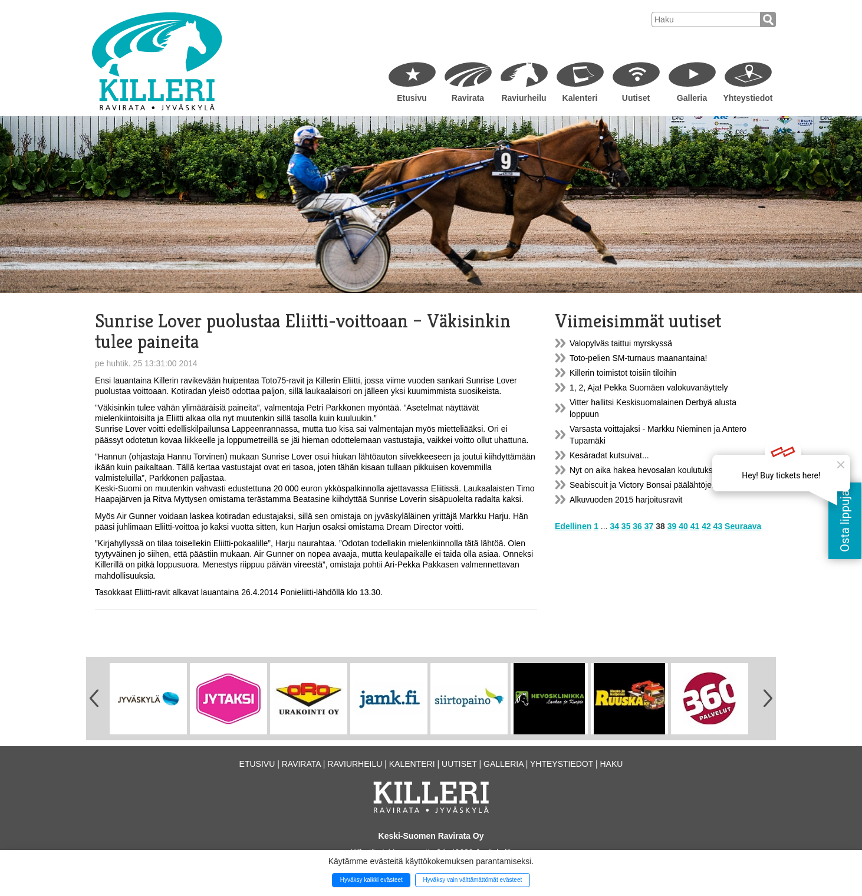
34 (614, 526)
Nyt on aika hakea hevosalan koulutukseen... (651, 470)
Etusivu (412, 98)
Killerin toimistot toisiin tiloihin (623, 373)
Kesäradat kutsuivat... (609, 455)
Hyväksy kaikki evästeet (371, 880)
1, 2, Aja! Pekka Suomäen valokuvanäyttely (649, 387)
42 (706, 526)
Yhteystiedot (747, 98)
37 (649, 526)
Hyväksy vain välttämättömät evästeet (472, 880)
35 (626, 526)
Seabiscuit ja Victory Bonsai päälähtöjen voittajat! (659, 485)
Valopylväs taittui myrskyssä (621, 343)
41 (695, 526)
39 (672, 526)
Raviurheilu (523, 98)
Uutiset (636, 98)
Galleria (692, 98)
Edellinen (573, 526)
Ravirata (468, 98)
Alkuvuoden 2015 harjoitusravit (626, 499)
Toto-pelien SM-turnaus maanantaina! (638, 358)
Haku (611, 764)
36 (637, 526)
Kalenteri (580, 98)
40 (683, 526)
